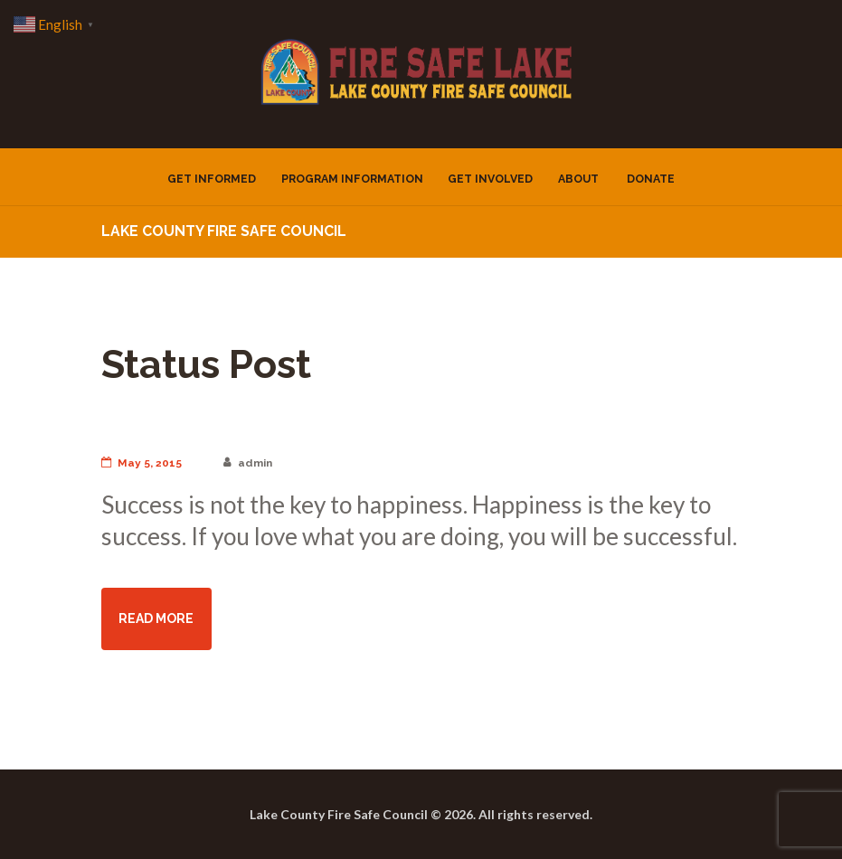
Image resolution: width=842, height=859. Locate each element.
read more (156, 618)
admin (247, 463)
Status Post (206, 364)
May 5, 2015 (141, 463)
